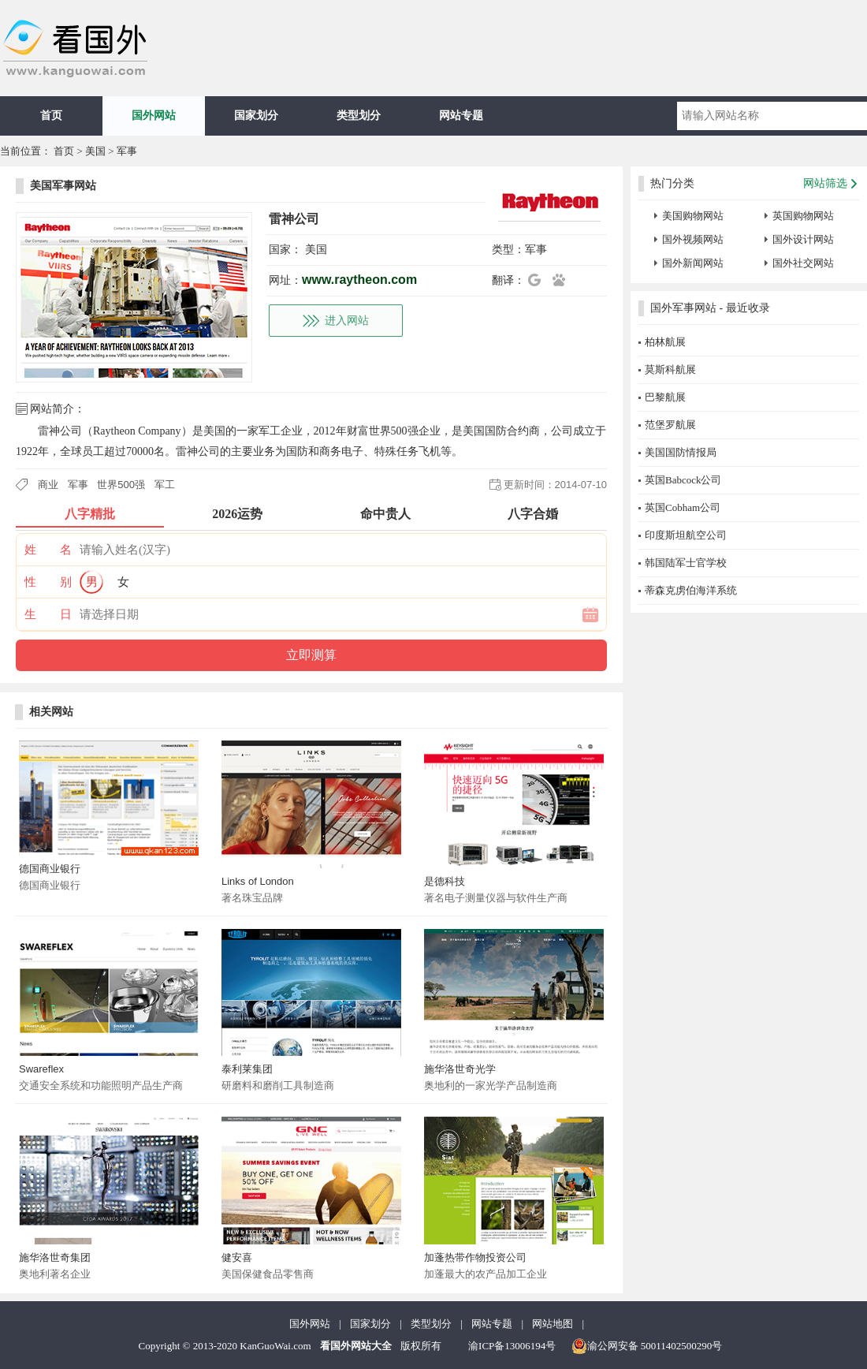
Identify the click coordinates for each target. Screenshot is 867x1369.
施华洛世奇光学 (460, 1069)
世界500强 (121, 485)
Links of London (257, 881)
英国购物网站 (803, 216)
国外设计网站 (803, 239)
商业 (48, 485)
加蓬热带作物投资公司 (475, 1257)
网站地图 (552, 1324)
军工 (164, 485)
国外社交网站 (803, 263)
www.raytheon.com (359, 279)
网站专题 (461, 115)
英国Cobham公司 (682, 507)
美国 (95, 151)
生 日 (48, 614)
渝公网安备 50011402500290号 (647, 1346)
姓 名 (48, 549)
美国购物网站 (693, 216)
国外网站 (154, 115)
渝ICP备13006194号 (512, 1346)
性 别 (48, 582)
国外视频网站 (693, 239)
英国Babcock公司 (683, 480)
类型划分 (359, 115)
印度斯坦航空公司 (686, 535)
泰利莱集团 (247, 1069)
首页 (51, 115)
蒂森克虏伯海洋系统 (691, 590)
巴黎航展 (665, 397)
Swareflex (41, 1069)
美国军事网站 (63, 186)
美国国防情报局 (680, 452)
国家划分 (256, 115)
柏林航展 (665, 342)
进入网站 (347, 320)
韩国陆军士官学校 (686, 563)
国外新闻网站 (693, 263)
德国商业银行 (49, 869)
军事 (127, 151)
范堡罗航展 (670, 425)
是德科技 (444, 881)
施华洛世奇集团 (55, 1257)
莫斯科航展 (670, 369)
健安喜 (236, 1257)
